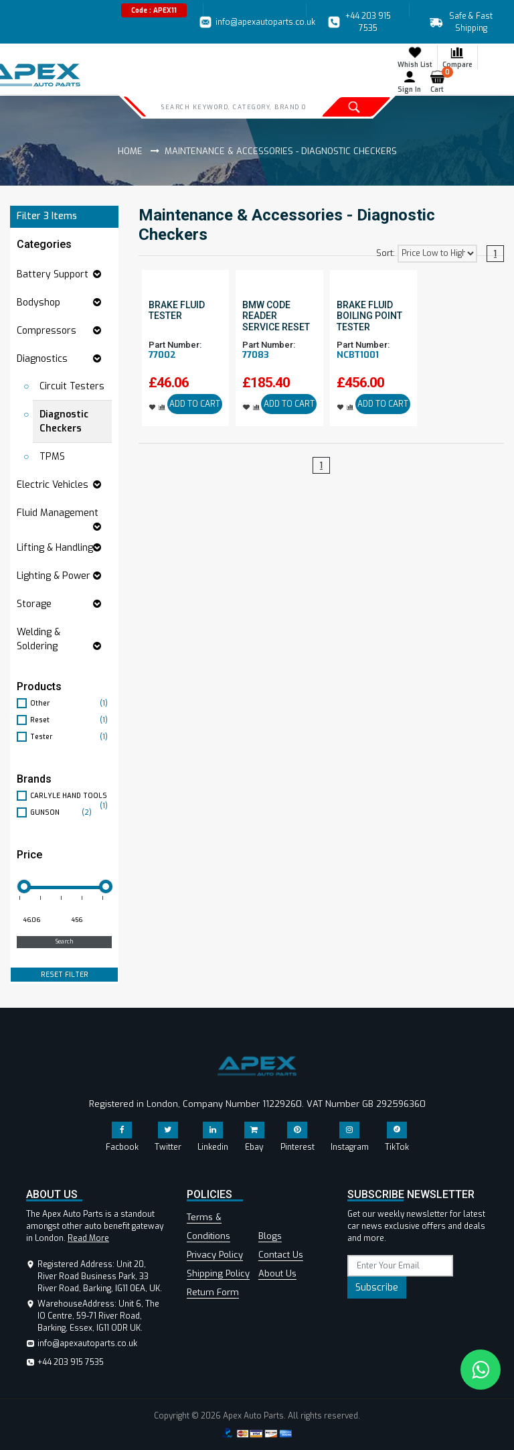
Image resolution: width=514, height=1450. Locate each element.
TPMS (52, 456)
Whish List (415, 57)
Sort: (385, 253)
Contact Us (280, 1254)
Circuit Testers (71, 386)
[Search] (233, 106)
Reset (71, 720)
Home (130, 151)
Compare (457, 57)
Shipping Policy (218, 1273)
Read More (88, 1238)
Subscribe (376, 1287)
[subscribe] (400, 1265)
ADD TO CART (194, 404)
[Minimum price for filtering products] (39, 921)
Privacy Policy (215, 1254)
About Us (277, 1273)
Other (71, 703)
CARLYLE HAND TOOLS (71, 796)
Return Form (213, 1292)
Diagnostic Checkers (63, 421)
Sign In (409, 82)
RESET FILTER (64, 974)
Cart (440, 82)
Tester (71, 737)
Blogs (270, 1236)
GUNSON (62, 812)
